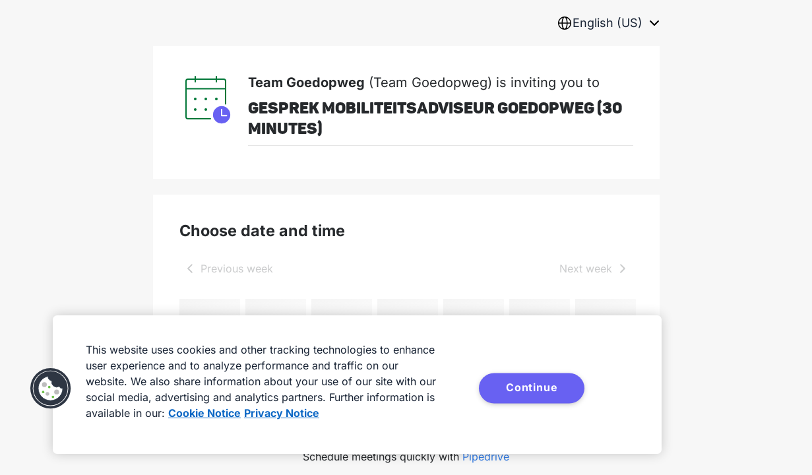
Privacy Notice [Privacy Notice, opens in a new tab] (281, 413)
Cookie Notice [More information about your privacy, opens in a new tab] (204, 413)
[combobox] (608, 23)
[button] (51, 388)
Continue (531, 387)
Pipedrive (485, 456)
